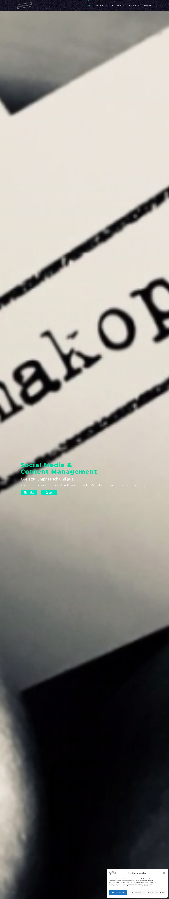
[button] (164, 873)
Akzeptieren (118, 892)
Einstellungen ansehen (156, 892)
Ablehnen (137, 892)
